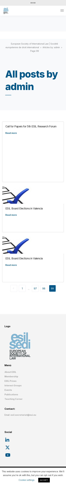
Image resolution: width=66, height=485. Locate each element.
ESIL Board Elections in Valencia (24, 208)
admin (57, 47)
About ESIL (10, 372)
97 (35, 288)
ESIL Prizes (10, 381)
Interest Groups (13, 385)
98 (43, 288)
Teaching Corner (13, 399)
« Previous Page (13, 288)
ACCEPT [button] (44, 480)
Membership (11, 376)
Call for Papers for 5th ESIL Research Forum (31, 126)
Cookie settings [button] (26, 480)
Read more (11, 133)
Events (8, 390)
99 (52, 288)
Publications (11, 394)
